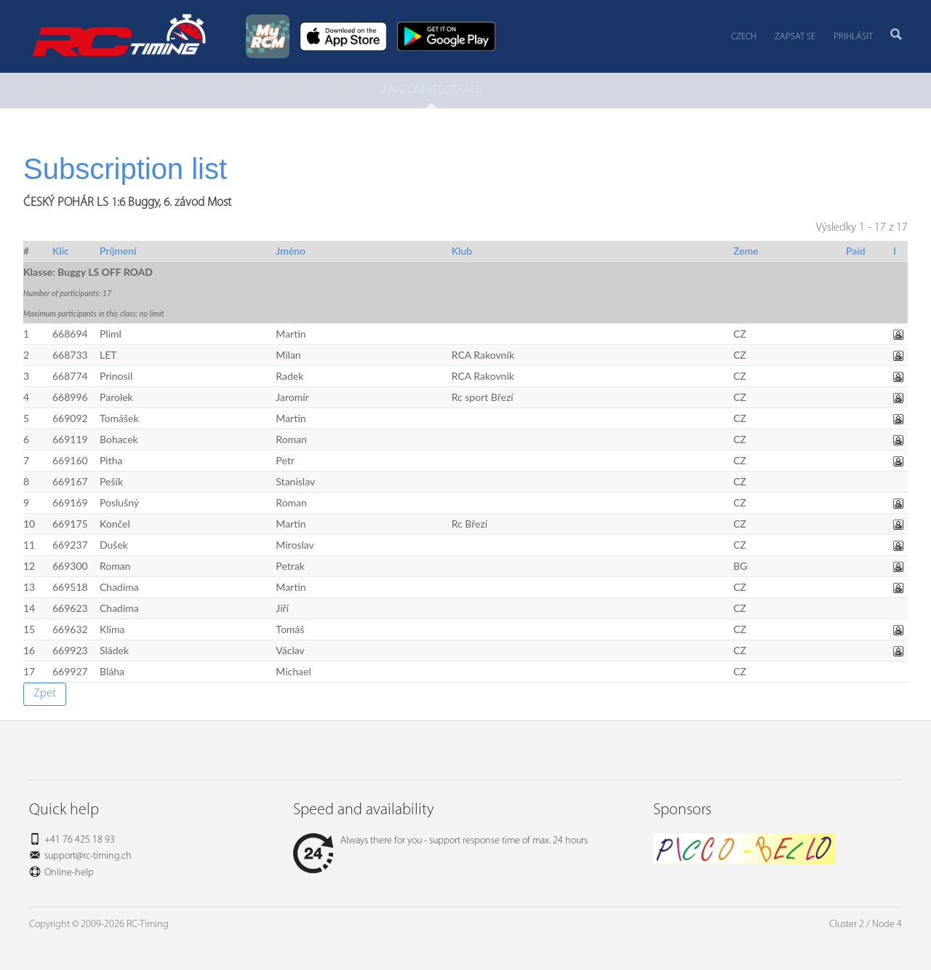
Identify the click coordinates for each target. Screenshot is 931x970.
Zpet (44, 693)
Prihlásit (853, 36)
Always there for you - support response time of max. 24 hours (440, 840)
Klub (462, 251)
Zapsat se (795, 36)
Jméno (290, 251)
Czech (743, 36)
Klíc (60, 251)
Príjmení (118, 251)
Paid (856, 251)
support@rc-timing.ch (88, 856)
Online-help (69, 872)
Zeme (746, 251)
